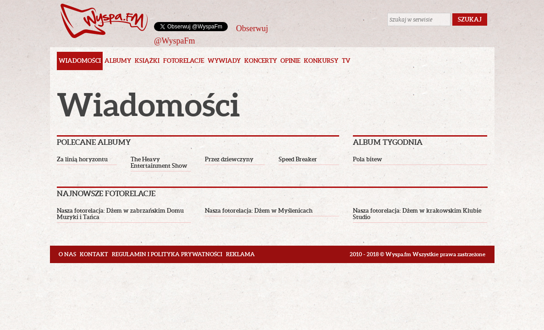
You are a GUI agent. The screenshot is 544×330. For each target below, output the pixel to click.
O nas (67, 254)
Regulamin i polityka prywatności (167, 254)
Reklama (240, 254)
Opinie (290, 60)
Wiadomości (80, 60)
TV (346, 60)
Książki (147, 60)
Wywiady (224, 60)
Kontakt (94, 254)
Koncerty (260, 60)
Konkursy (321, 60)
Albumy (117, 60)
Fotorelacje (183, 60)
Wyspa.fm (104, 21)
